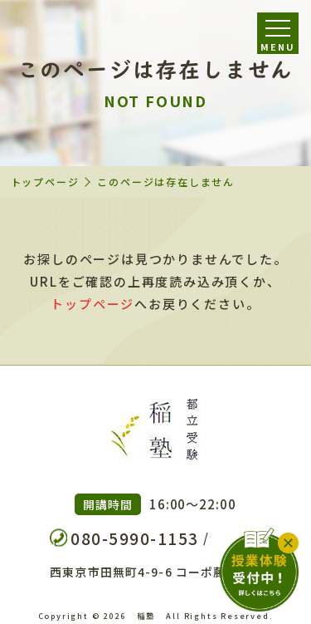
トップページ (45, 181)
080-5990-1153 (134, 538)
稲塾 (146, 616)
